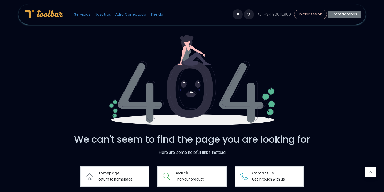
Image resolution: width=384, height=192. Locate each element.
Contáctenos (344, 14)
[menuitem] (82, 14)
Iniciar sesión (310, 14)
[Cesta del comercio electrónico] (238, 14)
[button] (249, 14)
